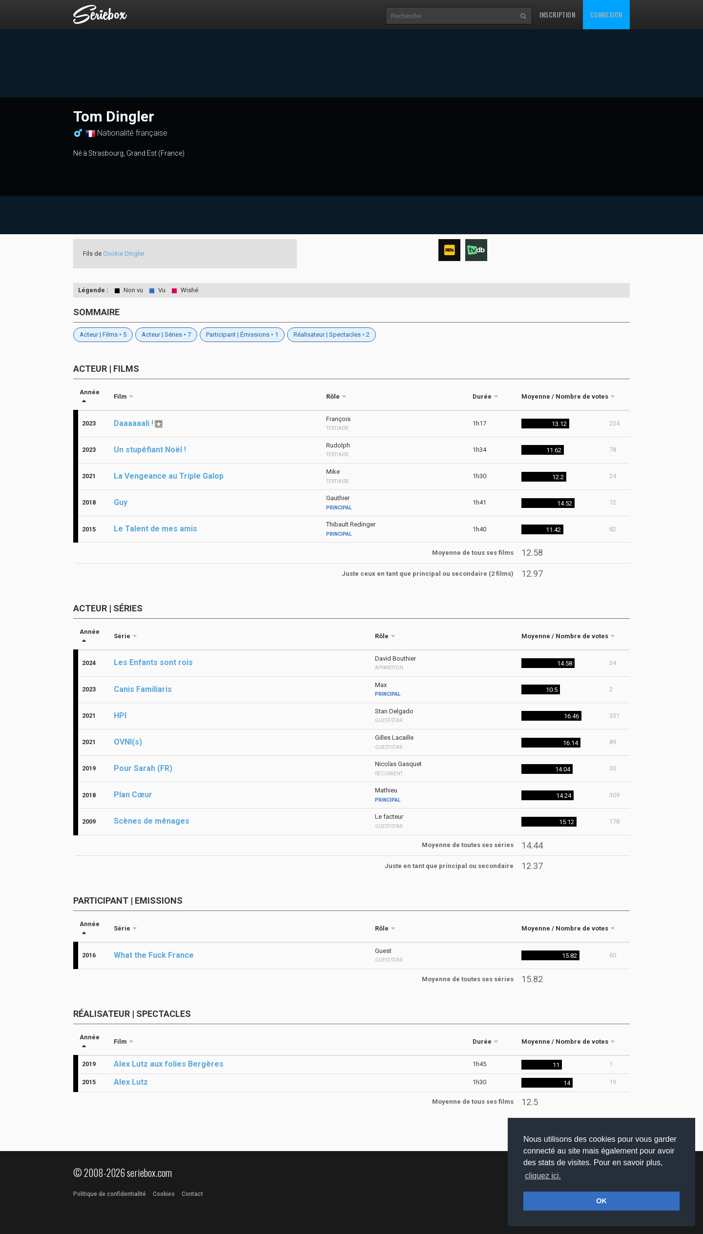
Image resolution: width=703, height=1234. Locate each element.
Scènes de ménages (151, 821)
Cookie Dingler (124, 253)
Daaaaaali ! (133, 423)
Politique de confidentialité (109, 1194)
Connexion (606, 14)
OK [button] (601, 1201)
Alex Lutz (131, 1082)
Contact (192, 1194)
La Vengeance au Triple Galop (169, 476)
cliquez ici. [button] (543, 1176)
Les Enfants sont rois (153, 662)
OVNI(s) (128, 742)
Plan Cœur (133, 794)
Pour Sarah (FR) (143, 768)
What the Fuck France (154, 955)
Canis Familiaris (143, 689)
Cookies (164, 1194)
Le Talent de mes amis (155, 529)
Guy (120, 502)
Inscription (557, 14)
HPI (120, 715)
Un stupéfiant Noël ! (150, 449)
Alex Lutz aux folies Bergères (169, 1064)
